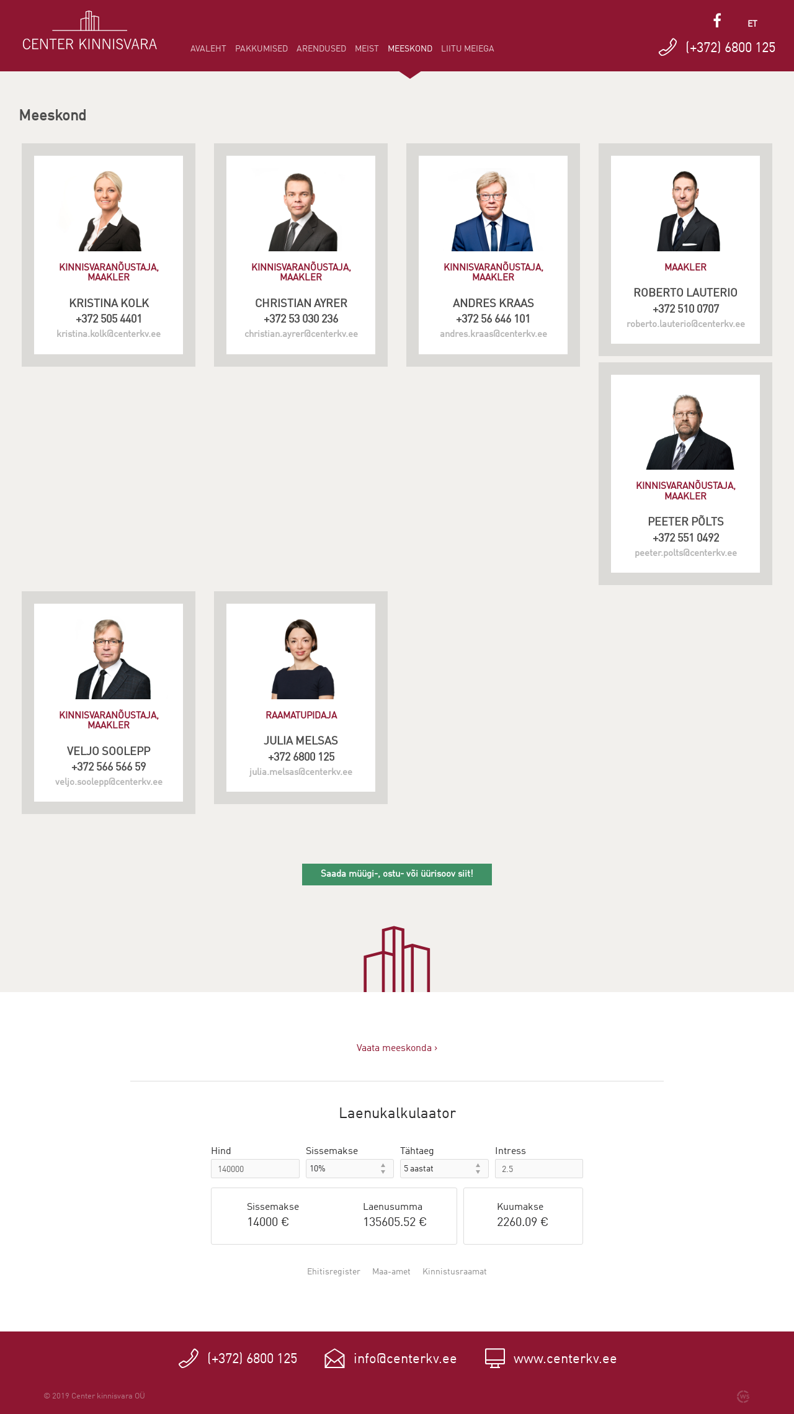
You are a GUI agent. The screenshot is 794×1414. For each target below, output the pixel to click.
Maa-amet (391, 1272)
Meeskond (410, 53)
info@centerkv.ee (405, 1359)
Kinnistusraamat (454, 1272)
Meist (367, 49)
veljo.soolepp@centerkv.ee (109, 782)
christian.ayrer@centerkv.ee (301, 334)
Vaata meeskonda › (397, 1049)
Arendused (321, 49)
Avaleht (208, 49)
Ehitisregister (333, 1272)
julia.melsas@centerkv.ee (300, 772)
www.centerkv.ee (565, 1359)
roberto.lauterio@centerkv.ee (686, 324)
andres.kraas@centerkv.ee (493, 334)
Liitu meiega (467, 49)
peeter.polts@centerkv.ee (686, 553)
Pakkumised (261, 49)
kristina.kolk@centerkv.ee (108, 334)
